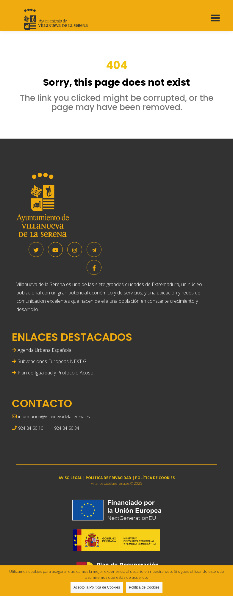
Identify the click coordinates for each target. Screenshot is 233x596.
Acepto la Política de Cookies (97, 587)
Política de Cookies (144, 587)
